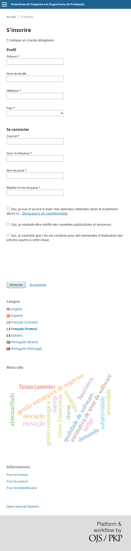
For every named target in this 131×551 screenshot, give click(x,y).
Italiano (16, 335)
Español (17, 315)
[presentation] (40, 261)
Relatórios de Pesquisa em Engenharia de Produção (47, 4)
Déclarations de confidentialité (44, 213)
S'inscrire (16, 284)
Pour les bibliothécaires (22, 488)
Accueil (11, 17)
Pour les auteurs (17, 481)
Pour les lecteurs (17, 475)
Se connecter (38, 285)
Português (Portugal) (26, 348)
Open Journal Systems (23, 506)
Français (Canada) (24, 322)
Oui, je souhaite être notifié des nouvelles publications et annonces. (59, 224)
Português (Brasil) (24, 342)
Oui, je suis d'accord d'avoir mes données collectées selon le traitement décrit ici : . (62, 211)
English (16, 309)
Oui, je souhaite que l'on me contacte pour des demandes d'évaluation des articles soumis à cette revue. (65, 237)
